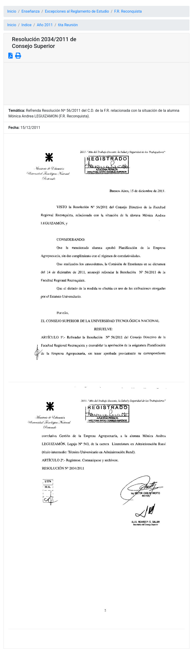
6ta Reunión (68, 25)
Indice (26, 25)
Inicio (11, 11)
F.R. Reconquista (128, 11)
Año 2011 (45, 25)
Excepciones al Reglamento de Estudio (77, 11)
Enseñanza (30, 11)
